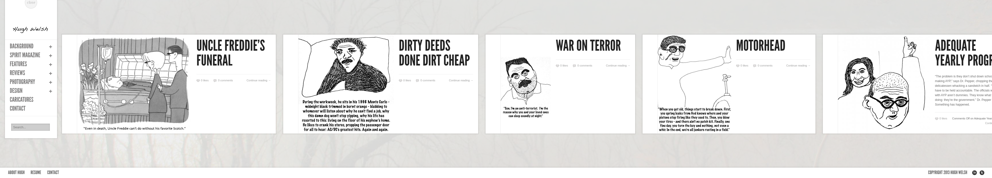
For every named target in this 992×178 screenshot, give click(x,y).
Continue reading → (259, 80)
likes (205, 80)
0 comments (225, 80)
